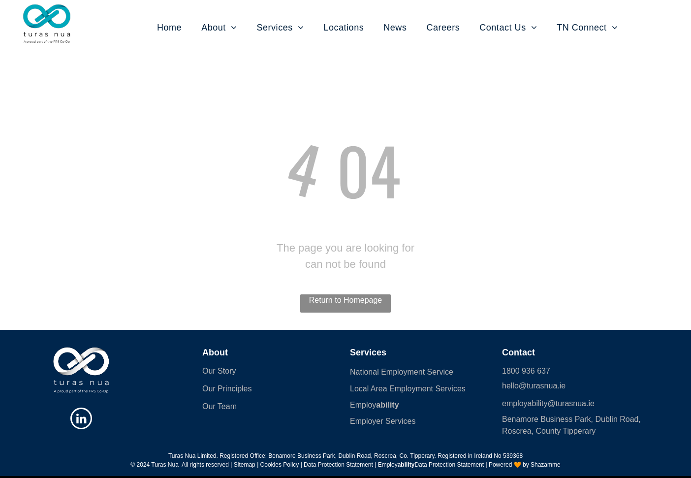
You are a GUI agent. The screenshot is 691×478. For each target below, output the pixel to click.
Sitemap (244, 464)
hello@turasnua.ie (533, 386)
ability (387, 405)
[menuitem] (159, 27)
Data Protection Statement (449, 464)
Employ (363, 405)
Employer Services (382, 421)
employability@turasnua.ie (548, 403)
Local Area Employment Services (408, 388)
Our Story (219, 371)
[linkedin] (81, 420)
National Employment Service (401, 372)
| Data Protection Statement (337, 464)
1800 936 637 (526, 371)
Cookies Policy (279, 464)
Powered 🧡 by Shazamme (525, 464)
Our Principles (226, 388)
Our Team (219, 406)
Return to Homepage (345, 300)
